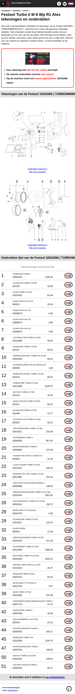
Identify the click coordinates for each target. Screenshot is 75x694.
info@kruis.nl (13, 690)
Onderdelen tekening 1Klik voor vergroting (37, 169)
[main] (37, 344)
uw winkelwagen (55, 677)
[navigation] (3, 3)
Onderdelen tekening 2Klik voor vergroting (37, 245)
